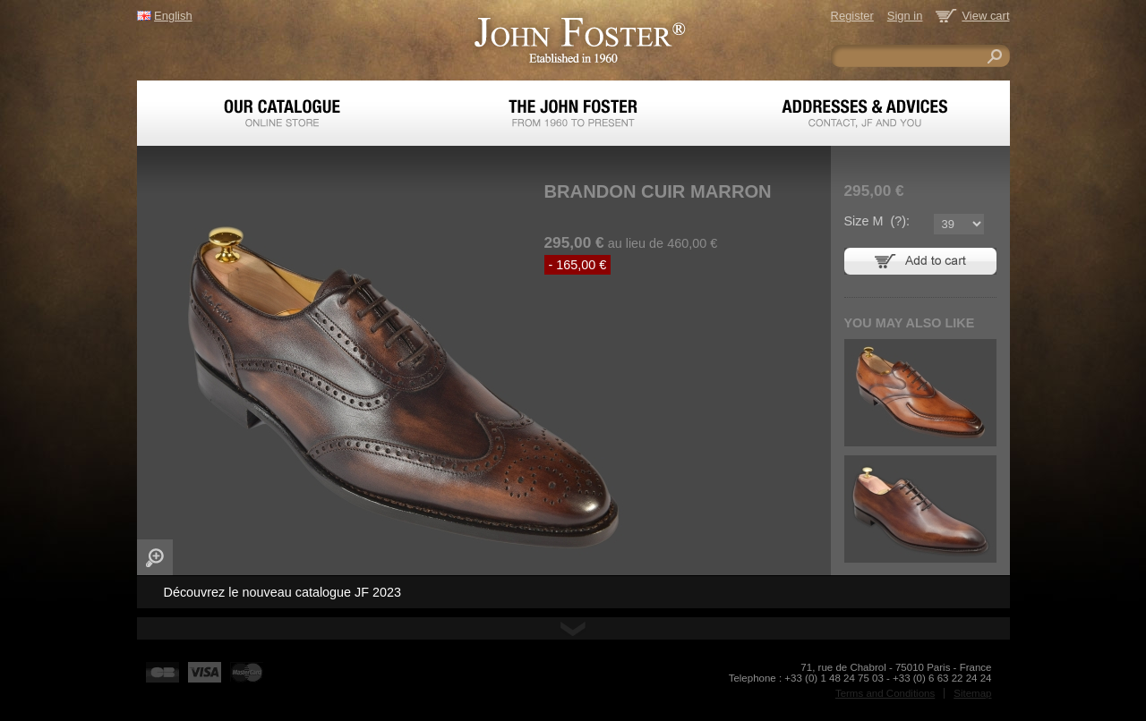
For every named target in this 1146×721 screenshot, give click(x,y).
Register (852, 15)
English (173, 15)
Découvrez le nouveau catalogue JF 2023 (283, 592)
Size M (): (877, 221)
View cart (985, 15)
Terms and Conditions (885, 693)
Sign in (905, 15)
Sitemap (972, 693)
